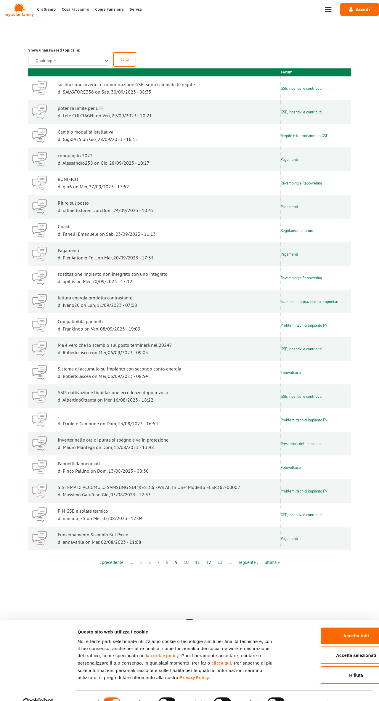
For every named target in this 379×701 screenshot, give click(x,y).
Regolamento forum (297, 230)
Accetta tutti (330, 622)
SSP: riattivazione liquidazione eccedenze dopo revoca (113, 393)
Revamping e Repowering (301, 183)
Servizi (136, 9)
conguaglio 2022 (75, 156)
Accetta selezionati (329, 642)
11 (198, 562)
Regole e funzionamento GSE (304, 136)
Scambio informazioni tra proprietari (309, 301)
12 (208, 562)
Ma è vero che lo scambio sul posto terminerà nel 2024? (114, 346)
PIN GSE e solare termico (83, 511)
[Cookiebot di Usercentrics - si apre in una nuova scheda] (38, 689)
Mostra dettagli (312, 689)
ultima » (267, 562)
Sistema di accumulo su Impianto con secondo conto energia (119, 369)
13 (219, 562)
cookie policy (165, 643)
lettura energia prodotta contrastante (95, 298)
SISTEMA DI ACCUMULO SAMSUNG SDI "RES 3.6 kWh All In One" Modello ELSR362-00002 (149, 488)
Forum (287, 73)
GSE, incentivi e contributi (301, 88)
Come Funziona (109, 9)
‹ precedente (115, 562)
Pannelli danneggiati (79, 464)
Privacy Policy (194, 665)
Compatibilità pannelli (80, 322)
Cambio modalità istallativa (85, 132)
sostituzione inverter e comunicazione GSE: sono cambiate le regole (126, 85)
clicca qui (221, 650)
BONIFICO (68, 180)
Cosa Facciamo (75, 9)
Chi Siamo (46, 9)
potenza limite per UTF (81, 109)
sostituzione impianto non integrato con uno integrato (113, 274)
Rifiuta (330, 662)
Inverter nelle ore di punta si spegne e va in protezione (113, 440)
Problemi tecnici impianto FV (304, 325)
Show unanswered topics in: (54, 50)
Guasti (64, 227)
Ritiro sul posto (73, 203)
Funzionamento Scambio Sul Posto (93, 535)
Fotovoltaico (291, 372)
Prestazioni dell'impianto (301, 444)
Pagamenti (289, 159)
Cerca (125, 59)
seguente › (245, 562)
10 (187, 562)
